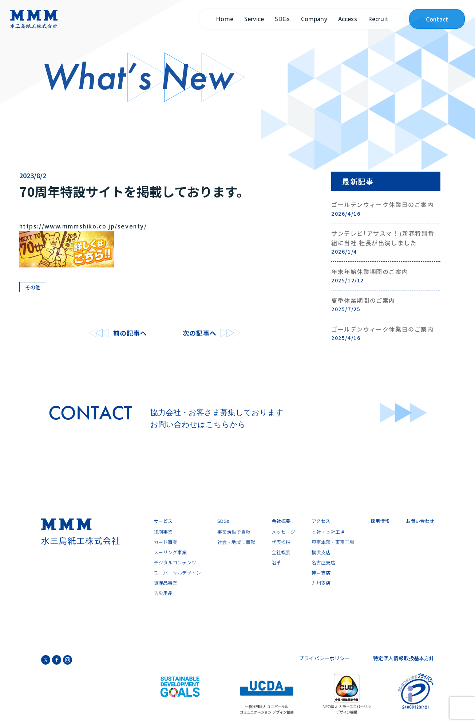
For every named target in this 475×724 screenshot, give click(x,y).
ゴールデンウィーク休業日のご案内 (385, 209)
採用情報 (380, 521)
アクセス (321, 521)
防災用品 (163, 593)
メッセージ (283, 532)
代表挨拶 (281, 542)
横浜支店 (321, 552)
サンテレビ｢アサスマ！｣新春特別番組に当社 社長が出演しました (385, 242)
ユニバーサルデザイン (177, 573)
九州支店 (321, 583)
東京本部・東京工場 (333, 542)
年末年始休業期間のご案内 (385, 276)
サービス (163, 521)
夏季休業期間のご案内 (385, 304)
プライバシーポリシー (324, 658)
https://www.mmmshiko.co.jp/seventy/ (83, 226)
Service (254, 19)
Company (314, 19)
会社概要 (281, 521)
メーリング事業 (170, 552)
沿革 (276, 562)
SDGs (282, 19)
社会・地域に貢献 (236, 542)
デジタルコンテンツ (175, 562)
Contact (437, 19)
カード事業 (165, 542)
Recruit (378, 19)
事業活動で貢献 (233, 532)
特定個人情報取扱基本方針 (403, 658)
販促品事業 (165, 583)
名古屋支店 (323, 562)
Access (347, 19)
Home (224, 19)
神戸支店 (321, 573)
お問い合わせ (420, 521)
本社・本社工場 (328, 532)
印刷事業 (163, 532)
